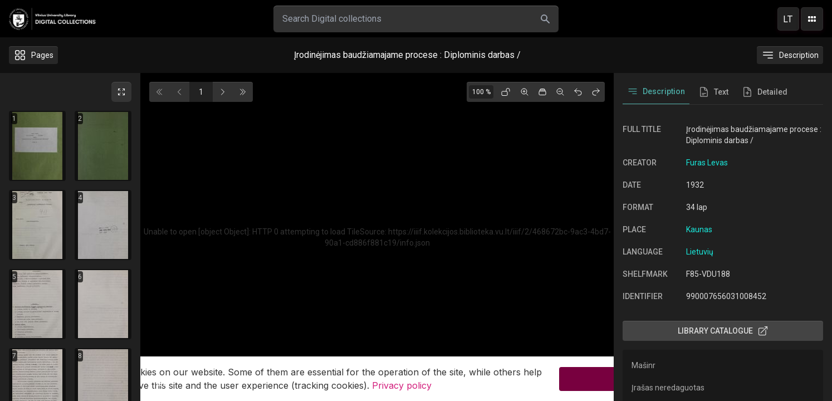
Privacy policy (402, 387)
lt (788, 19)
